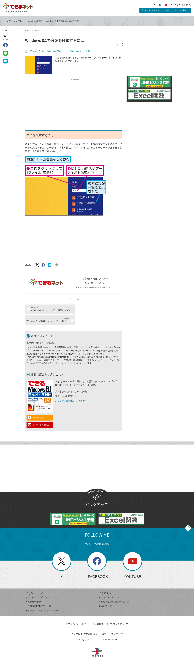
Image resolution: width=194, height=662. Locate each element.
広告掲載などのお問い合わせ (114, 591)
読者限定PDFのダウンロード (40, 595)
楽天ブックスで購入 (41, 414)
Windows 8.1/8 (35, 21)
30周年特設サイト (35, 591)
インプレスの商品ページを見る (71, 390)
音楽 (87, 51)
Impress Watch (109, 629)
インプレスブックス (87, 629)
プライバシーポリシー (77, 613)
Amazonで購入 (39, 407)
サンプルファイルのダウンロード (43, 599)
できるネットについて (181, 5)
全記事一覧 (105, 595)
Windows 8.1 (76, 51)
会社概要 (98, 613)
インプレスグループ (117, 613)
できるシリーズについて (38, 586)
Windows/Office (16, 21)
